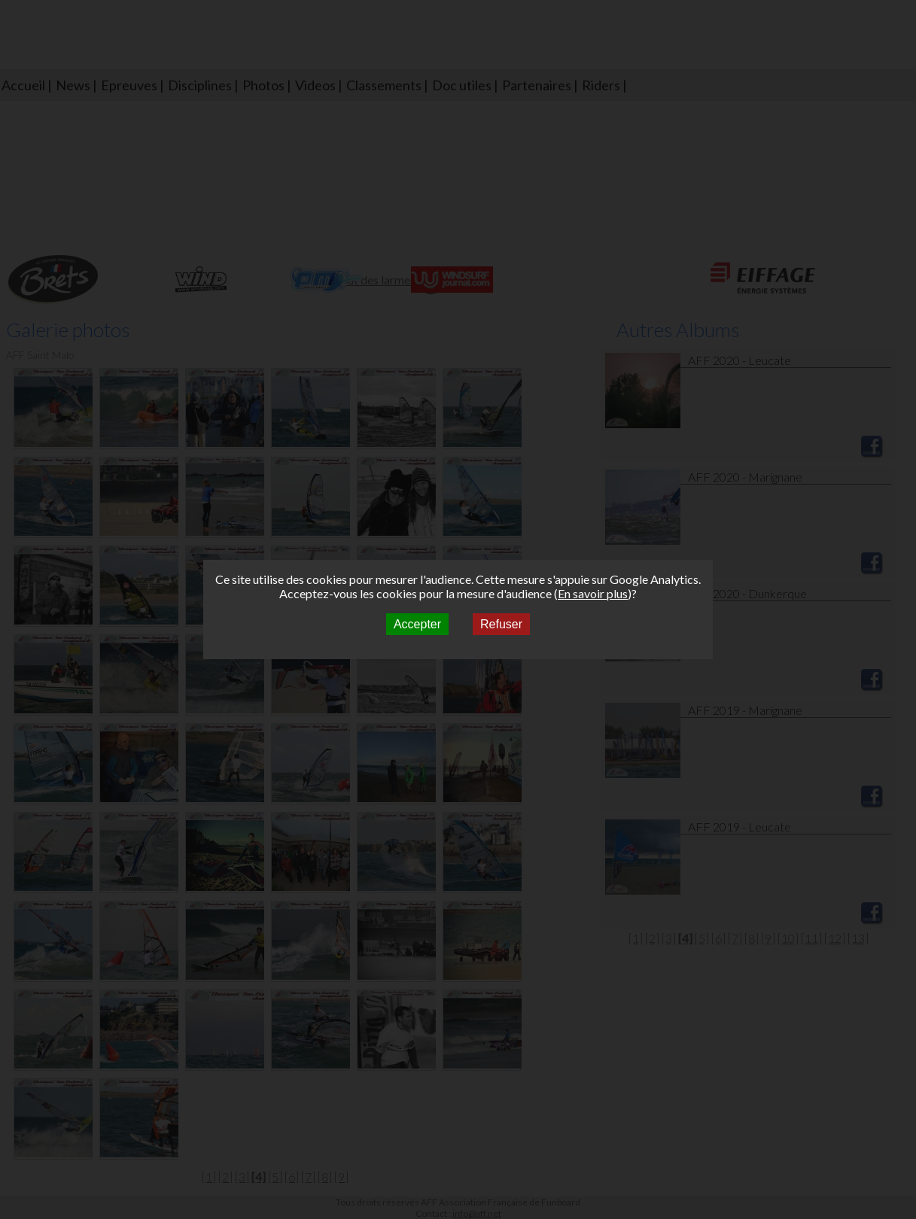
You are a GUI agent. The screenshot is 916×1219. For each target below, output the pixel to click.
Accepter (417, 624)
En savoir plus (593, 593)
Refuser (501, 624)
